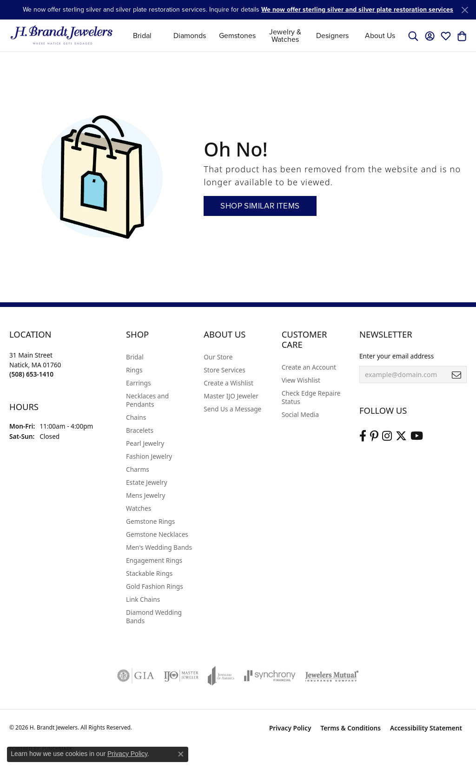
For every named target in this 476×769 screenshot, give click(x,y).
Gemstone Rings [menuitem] (150, 521)
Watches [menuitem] (138, 508)
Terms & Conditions (350, 727)
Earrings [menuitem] (138, 382)
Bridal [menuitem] (135, 356)
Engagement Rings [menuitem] (154, 560)
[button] (413, 35)
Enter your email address (396, 356)
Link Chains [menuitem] (143, 599)
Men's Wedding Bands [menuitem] (159, 547)
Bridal (142, 35)
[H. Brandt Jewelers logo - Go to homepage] (62, 36)
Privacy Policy (290, 727)
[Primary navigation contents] (261, 36)
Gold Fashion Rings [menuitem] (154, 586)
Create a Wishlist (228, 382)
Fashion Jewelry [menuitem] (149, 456)
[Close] (464, 10)
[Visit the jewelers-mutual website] (331, 675)
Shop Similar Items (259, 206)
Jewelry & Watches (285, 35)
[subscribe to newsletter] (456, 374)
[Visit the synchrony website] (270, 675)
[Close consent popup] (181, 754)
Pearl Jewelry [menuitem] (145, 443)
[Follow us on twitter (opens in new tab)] (401, 436)
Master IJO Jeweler (231, 395)
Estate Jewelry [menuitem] (146, 482)
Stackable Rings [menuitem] (149, 573)
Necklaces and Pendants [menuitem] (147, 400)
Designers (332, 35)
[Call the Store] (31, 374)
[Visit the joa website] (221, 675)
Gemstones (237, 35)
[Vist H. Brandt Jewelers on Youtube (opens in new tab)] (416, 436)
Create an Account (309, 367)
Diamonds (189, 35)
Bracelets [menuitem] (139, 430)
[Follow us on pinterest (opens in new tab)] (374, 436)
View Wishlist (301, 380)
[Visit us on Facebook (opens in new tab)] (362, 436)
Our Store (218, 356)
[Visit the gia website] (135, 675)
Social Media (300, 414)
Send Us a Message (232, 408)
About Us (380, 35)
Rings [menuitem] (134, 369)
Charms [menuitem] (137, 469)
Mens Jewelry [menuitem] (145, 495)
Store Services (224, 369)
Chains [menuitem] (136, 417)
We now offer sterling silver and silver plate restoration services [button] (357, 9)
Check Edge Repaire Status (311, 397)
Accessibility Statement (426, 727)
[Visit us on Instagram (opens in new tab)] (387, 436)
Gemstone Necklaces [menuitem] (157, 534)
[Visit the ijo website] (181, 675)
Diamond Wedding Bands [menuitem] (154, 616)
